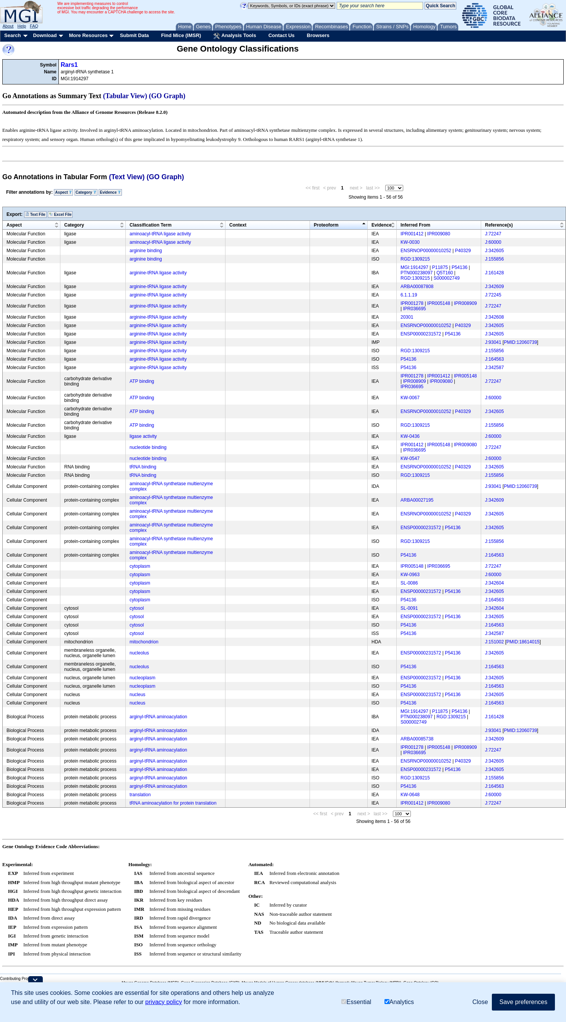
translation (140, 794)
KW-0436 (410, 436)
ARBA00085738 (417, 739)
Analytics (399, 1002)
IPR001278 (412, 303)
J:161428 (494, 272)
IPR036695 (414, 308)
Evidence (110, 192)
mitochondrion (144, 642)
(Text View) (126, 177)
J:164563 (494, 359)
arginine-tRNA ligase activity (158, 272)
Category (86, 192)
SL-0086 (409, 583)
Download (45, 35)
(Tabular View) (125, 96)
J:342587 (494, 367)
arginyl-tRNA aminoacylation (158, 716)
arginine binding (146, 250)
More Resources (88, 35)
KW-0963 (410, 574)
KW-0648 (410, 794)
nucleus (137, 694)
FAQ (34, 26)
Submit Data (134, 35)
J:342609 (494, 286)
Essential (356, 1002)
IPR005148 (438, 303)
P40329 (463, 250)
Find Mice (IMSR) (181, 35)
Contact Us (281, 35)
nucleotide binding (148, 447)
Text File (35, 214)
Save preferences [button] (523, 1002)
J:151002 (494, 642)
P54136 (459, 267)
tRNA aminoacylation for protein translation (173, 803)
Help (21, 26)
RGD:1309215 (415, 259)
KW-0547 (410, 458)
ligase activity (143, 436)
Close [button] (480, 1002)
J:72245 (493, 295)
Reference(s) (499, 225)
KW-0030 (410, 242)
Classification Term (151, 225)
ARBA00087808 (417, 286)
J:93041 (493, 342)
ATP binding (142, 381)
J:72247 (493, 233)
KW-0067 (410, 397)
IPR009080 (438, 233)
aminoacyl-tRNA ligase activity (160, 233)
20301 (407, 317)
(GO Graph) (167, 96)
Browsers (318, 35)
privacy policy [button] (163, 1002)
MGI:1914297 (414, 267)
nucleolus (139, 653)
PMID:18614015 (523, 642)
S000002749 (447, 278)
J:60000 (493, 242)
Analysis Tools (234, 35)
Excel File (60, 214)
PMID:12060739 (520, 342)
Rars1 (69, 65)
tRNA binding (143, 467)
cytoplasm (140, 566)
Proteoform (326, 225)
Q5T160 (444, 272)
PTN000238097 (417, 272)
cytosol (137, 608)
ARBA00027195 (417, 500)
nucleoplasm (142, 677)
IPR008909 (465, 303)
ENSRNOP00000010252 (426, 250)
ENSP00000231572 (421, 334)
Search (12, 35)
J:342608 (494, 317)
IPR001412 (412, 233)
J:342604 (494, 583)
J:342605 (494, 250)
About (8, 26)
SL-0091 (409, 608)
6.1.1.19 (409, 295)
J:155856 (494, 259)
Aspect (63, 192)
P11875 (440, 267)
